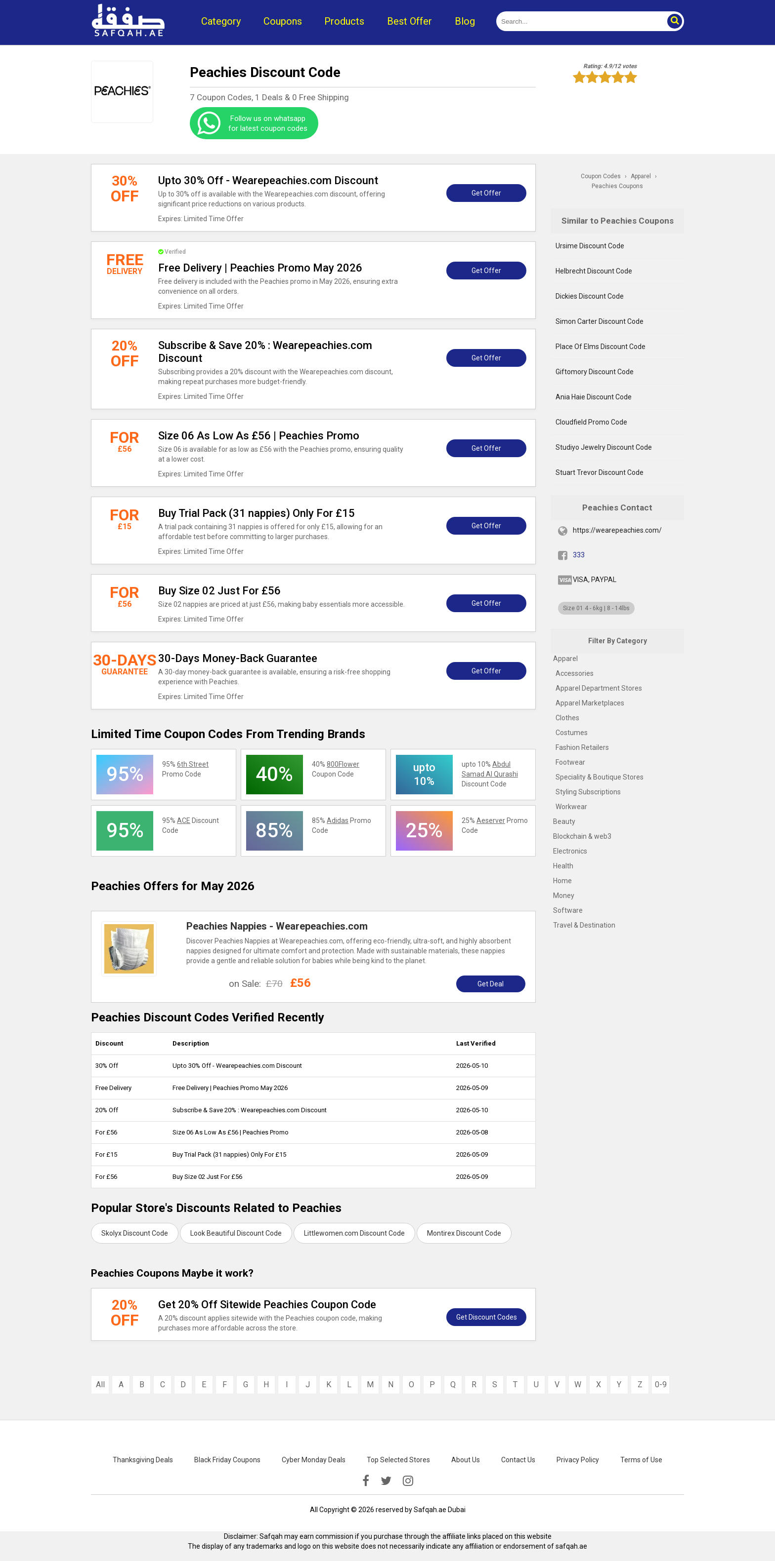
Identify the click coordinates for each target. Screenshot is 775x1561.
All (100, 1384)
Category (221, 21)
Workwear (571, 807)
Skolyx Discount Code (134, 1233)
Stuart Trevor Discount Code (600, 472)
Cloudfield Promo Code (591, 422)
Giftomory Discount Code (595, 372)
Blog (465, 21)
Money (563, 895)
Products (344, 21)
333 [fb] (579, 555)
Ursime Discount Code (590, 246)
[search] (579, 21)
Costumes (572, 733)
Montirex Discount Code (464, 1233)
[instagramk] (408, 1481)
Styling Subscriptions (588, 792)
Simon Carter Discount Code (600, 321)
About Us (465, 1460)
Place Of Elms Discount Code (601, 347)
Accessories (575, 673)
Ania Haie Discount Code (594, 397)
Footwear (570, 762)
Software (568, 910)
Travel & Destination (584, 925)
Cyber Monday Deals (313, 1460)
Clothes (567, 718)
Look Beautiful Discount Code (236, 1233)
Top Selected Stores (398, 1460)
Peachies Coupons (617, 186)
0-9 (661, 1384)
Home (562, 881)
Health (563, 866)
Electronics (570, 851)
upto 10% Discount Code (490, 774)
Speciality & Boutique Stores (600, 777)
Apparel (565, 659)
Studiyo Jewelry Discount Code (604, 447)
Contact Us (518, 1460)
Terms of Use (641, 1460)
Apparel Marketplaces (590, 703)
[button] (674, 21)
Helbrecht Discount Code (594, 271)
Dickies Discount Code (590, 296)
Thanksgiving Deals (143, 1460)
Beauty (564, 821)
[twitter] (386, 1481)
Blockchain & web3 (582, 836)
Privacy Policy (578, 1460)
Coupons (282, 21)
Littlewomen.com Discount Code (354, 1233)
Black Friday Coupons (227, 1460)
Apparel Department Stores (599, 688)
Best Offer (409, 21)
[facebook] (365, 1481)
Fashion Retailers (582, 747)
